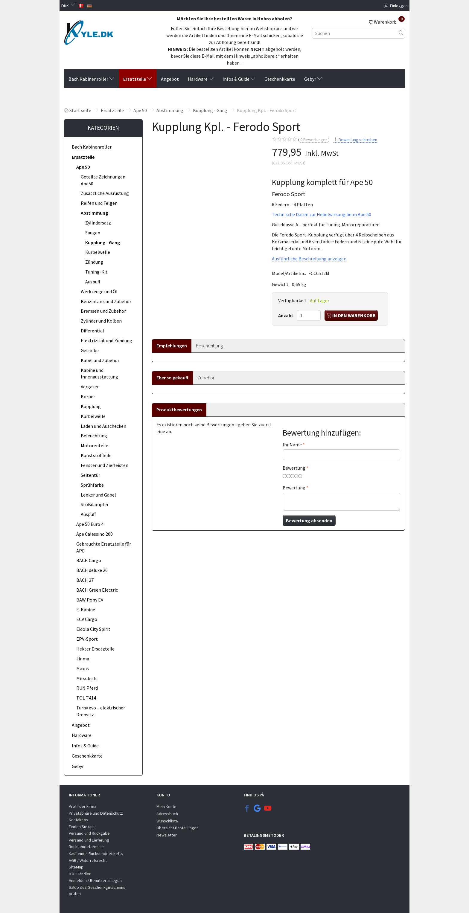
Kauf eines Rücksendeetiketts (96, 853)
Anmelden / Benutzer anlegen (95, 880)
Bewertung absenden (309, 520)
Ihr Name (292, 445)
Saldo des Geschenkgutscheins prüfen (97, 890)
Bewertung (294, 468)
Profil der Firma (82, 806)
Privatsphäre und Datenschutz (96, 813)
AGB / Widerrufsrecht (88, 860)
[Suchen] (401, 33)
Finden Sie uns (82, 826)
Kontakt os (78, 819)
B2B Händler (80, 874)
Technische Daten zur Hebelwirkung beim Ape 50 (321, 214)
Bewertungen (314, 140)
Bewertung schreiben (357, 139)
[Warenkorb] (386, 22)
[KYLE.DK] (88, 31)
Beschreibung (209, 346)
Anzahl (286, 315)
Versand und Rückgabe (89, 833)
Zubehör (205, 378)
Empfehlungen (171, 346)
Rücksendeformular (86, 846)
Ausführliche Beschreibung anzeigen (309, 259)
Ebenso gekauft (172, 378)
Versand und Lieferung (89, 840)
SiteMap (76, 867)
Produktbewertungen (179, 410)
